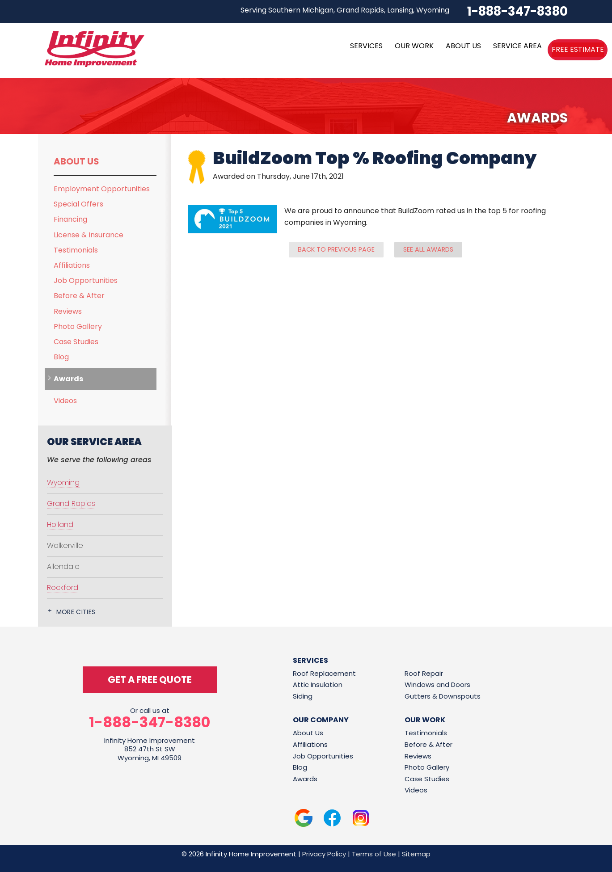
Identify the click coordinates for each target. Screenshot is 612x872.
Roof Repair (424, 673)
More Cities (76, 611)
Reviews (68, 311)
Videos (65, 400)
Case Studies (76, 341)
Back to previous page (336, 249)
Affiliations (72, 265)
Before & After (79, 295)
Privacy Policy (324, 854)
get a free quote (150, 679)
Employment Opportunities (102, 189)
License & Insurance (88, 235)
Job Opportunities (86, 280)
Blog (61, 357)
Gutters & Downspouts (443, 696)
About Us (76, 161)
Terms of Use (374, 854)
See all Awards (428, 249)
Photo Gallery (78, 326)
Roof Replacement (324, 673)
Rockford (62, 587)
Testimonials (76, 250)
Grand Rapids (71, 503)
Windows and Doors (437, 684)
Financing (70, 219)
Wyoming (63, 482)
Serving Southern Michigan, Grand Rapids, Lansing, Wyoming (345, 10)
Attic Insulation (317, 684)
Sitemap (416, 854)
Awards (68, 379)
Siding (302, 696)
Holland (60, 524)
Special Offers (78, 204)
